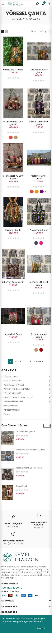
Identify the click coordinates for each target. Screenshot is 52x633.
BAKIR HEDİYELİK (11, 405)
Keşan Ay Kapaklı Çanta (39, 335)
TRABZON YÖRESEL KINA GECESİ (18, 397)
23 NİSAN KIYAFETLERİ (13, 401)
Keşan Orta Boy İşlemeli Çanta (30, 449)
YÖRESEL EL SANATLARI (14, 384)
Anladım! (41, 628)
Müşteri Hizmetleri (13, 540)
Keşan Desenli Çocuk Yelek (29, 467)
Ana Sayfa (8, 370)
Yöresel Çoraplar (12, 409)
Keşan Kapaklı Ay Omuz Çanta (13, 177)
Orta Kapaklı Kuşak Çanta (39, 71)
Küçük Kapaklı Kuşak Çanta (38, 283)
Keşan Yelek (21, 486)
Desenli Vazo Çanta (25, 431)
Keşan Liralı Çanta (13, 334)
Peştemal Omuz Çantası (38, 177)
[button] (45, 426)
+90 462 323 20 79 (11, 587)
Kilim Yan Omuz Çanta (13, 282)
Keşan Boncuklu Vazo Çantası (13, 123)
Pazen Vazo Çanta (39, 230)
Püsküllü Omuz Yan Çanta (38, 123)
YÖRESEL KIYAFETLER (13, 380)
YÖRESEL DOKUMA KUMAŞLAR (17, 389)
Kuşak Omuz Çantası (13, 69)
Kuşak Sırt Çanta (13, 230)
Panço (7, 414)
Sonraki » (38, 361)
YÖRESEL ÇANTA (11, 376)
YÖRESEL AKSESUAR (12, 393)
